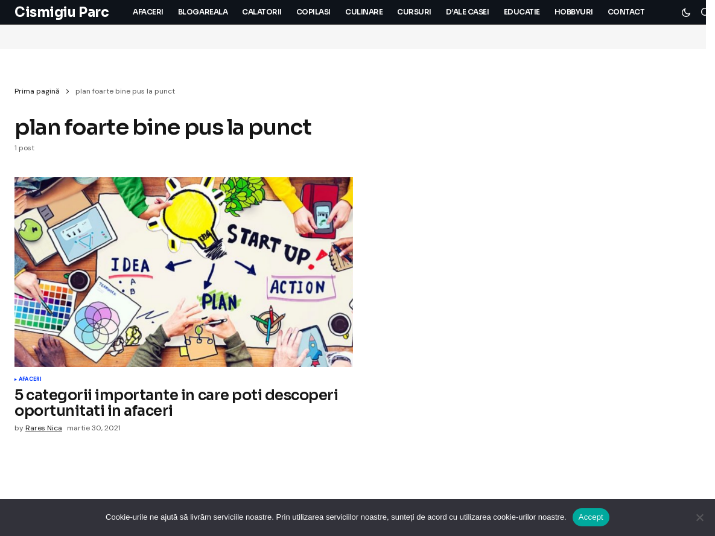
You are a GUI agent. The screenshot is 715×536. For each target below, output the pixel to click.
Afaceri (30, 380)
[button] (686, 12)
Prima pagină (37, 91)
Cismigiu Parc (61, 12)
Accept (591, 517)
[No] (700, 517)
